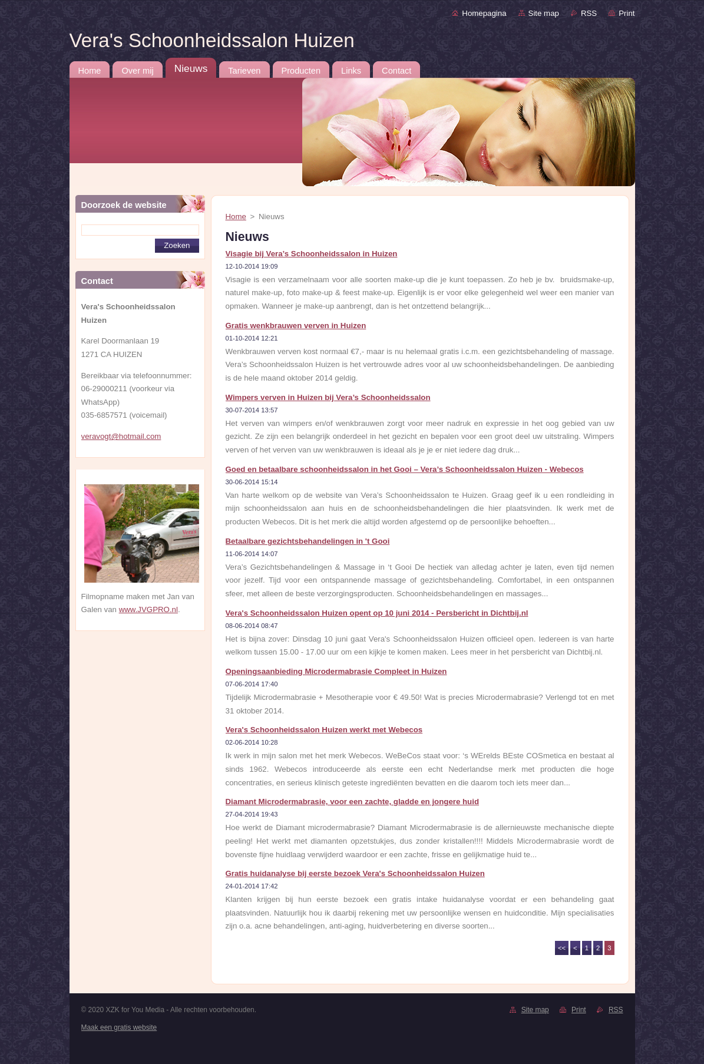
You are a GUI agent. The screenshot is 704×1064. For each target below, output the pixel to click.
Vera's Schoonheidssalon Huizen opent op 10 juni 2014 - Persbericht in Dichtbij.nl (377, 613)
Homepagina (484, 13)
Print (626, 13)
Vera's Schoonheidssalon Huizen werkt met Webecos (324, 729)
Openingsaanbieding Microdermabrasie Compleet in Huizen (336, 671)
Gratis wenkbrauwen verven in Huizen (296, 325)
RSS (589, 13)
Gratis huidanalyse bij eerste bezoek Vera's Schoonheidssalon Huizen (355, 873)
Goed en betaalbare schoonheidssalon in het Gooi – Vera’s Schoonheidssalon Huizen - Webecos (405, 469)
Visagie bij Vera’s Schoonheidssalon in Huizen (312, 253)
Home (236, 216)
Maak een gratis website (119, 1027)
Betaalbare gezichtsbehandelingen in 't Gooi (308, 541)
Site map (543, 13)
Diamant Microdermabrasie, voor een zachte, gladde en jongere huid (353, 801)
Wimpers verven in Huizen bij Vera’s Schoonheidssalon (328, 397)
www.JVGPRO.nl (148, 609)
